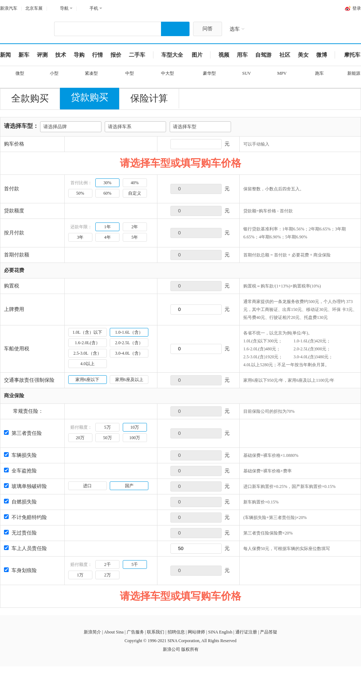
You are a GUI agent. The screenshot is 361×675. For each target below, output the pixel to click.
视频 (223, 55)
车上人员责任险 (25, 548)
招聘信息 (176, 632)
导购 (79, 55)
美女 (303, 55)
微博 (321, 55)
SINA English (220, 632)
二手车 (137, 55)
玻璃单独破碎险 (25, 486)
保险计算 (149, 98)
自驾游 (263, 55)
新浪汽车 (8, 8)
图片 (197, 55)
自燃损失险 (20, 502)
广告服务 (135, 632)
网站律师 (196, 632)
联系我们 (155, 632)
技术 (60, 55)
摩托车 (352, 55)
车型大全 (172, 55)
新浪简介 (92, 632)
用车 (242, 55)
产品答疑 (268, 632)
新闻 (5, 55)
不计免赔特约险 (25, 517)
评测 (42, 55)
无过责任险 (20, 533)
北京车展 (34, 8)
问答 (208, 28)
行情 (97, 55)
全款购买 (30, 98)
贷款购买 (89, 97)
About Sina (113, 632)
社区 (284, 55)
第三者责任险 (23, 433)
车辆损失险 (20, 455)
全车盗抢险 (20, 470)
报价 (115, 55)
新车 (23, 55)
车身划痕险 (20, 570)
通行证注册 (246, 632)
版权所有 (190, 649)
